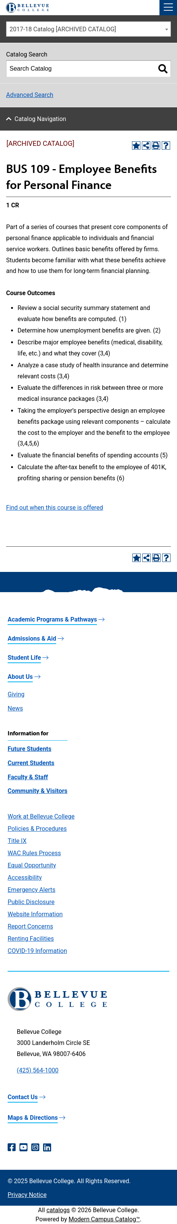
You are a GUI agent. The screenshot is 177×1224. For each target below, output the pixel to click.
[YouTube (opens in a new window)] (23, 1148)
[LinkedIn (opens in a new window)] (47, 1148)
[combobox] (88, 29)
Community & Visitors (38, 790)
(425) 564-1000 (37, 1070)
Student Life (24, 657)
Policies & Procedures (37, 828)
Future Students (29, 748)
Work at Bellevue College (41, 816)
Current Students (31, 763)
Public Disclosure (31, 902)
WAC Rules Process (34, 853)
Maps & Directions (33, 1117)
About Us (20, 676)
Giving (16, 694)
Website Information (35, 914)
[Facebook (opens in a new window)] (12, 1148)
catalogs (58, 1210)
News (15, 708)
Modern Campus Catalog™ (104, 1219)
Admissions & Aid (32, 638)
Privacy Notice (27, 1194)
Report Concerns (30, 926)
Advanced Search (29, 95)
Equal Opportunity (32, 865)
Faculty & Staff (28, 777)
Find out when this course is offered (54, 507)
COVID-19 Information (37, 950)
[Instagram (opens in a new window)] (35, 1148)
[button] (168, 7)
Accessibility (25, 877)
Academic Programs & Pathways (52, 619)
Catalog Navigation (40, 119)
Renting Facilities (31, 938)
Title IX (17, 841)
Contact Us (23, 1097)
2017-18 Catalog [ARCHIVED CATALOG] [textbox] (63, 29)
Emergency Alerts (31, 889)
